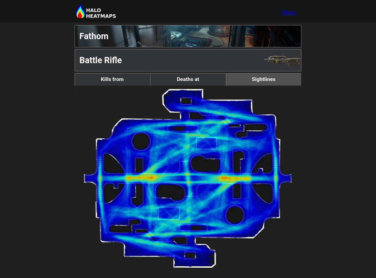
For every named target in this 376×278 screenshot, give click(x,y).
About (288, 12)
